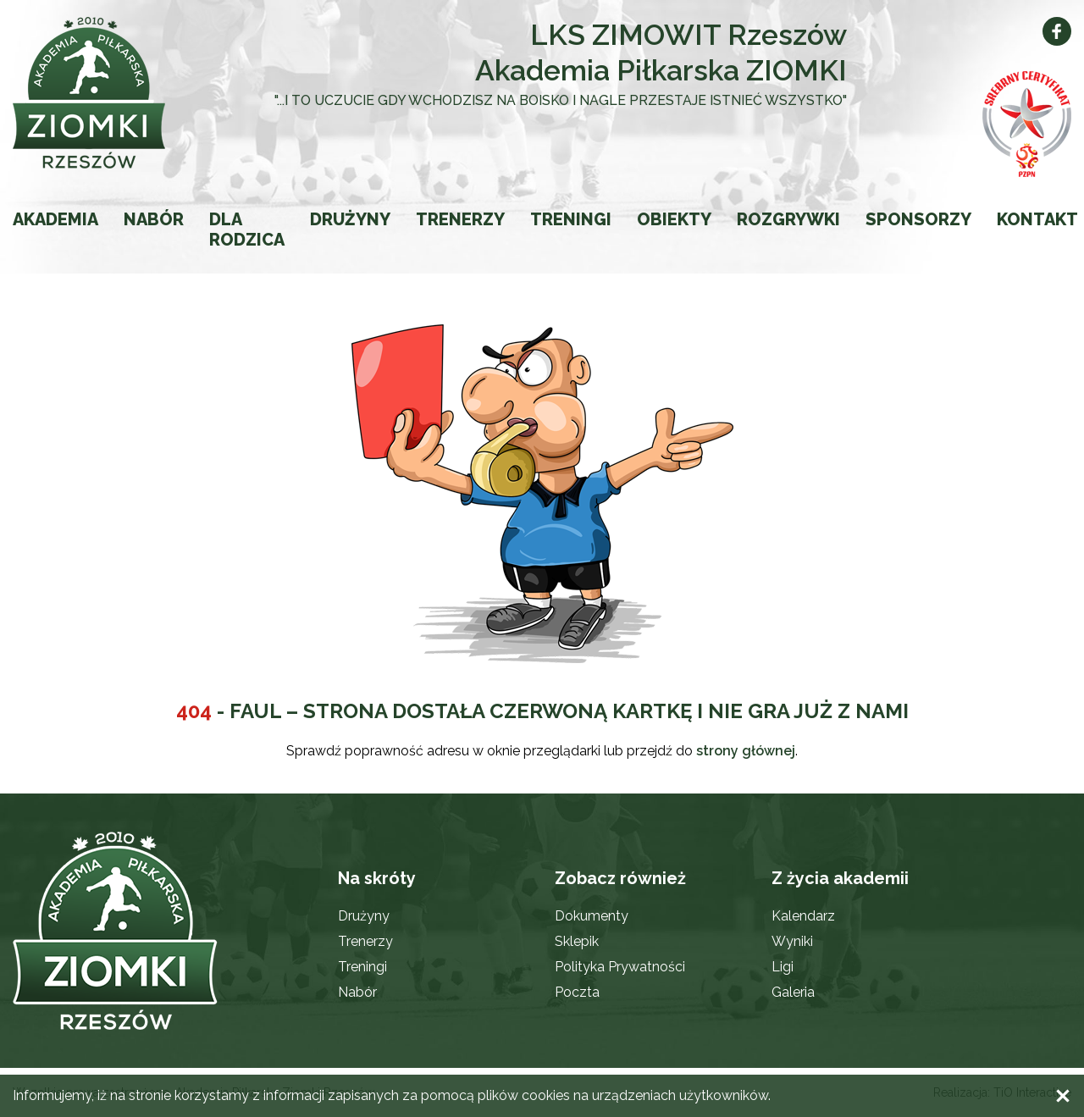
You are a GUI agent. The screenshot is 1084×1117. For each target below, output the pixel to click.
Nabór (154, 219)
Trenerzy (460, 219)
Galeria (793, 992)
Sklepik (577, 941)
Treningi (570, 219)
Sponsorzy (918, 219)
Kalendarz (803, 916)
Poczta (577, 992)
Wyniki (792, 941)
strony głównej (745, 751)
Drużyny (350, 219)
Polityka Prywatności (620, 967)
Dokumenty (591, 916)
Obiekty (674, 219)
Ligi (783, 967)
